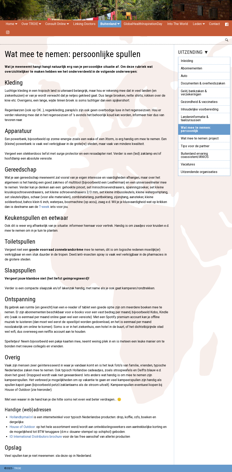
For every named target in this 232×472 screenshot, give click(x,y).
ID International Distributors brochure (36, 437)
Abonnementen (191, 68)
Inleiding (187, 61)
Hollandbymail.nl (21, 417)
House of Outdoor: (23, 427)
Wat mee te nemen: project (200, 138)
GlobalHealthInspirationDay (143, 24)
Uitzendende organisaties (199, 172)
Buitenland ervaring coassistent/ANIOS (195, 155)
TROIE (17, 468)
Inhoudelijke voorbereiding (199, 109)
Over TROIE (32, 23)
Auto (184, 76)
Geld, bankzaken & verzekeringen (194, 92)
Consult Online (58, 23)
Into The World (177, 24)
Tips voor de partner (195, 146)
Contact (214, 24)
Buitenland (110, 23)
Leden (200, 23)
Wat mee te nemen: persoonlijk (196, 129)
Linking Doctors (84, 24)
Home (12, 23)
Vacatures (188, 164)
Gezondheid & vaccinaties (199, 102)
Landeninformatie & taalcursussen (194, 118)
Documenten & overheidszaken (203, 83)
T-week (44, 207)
